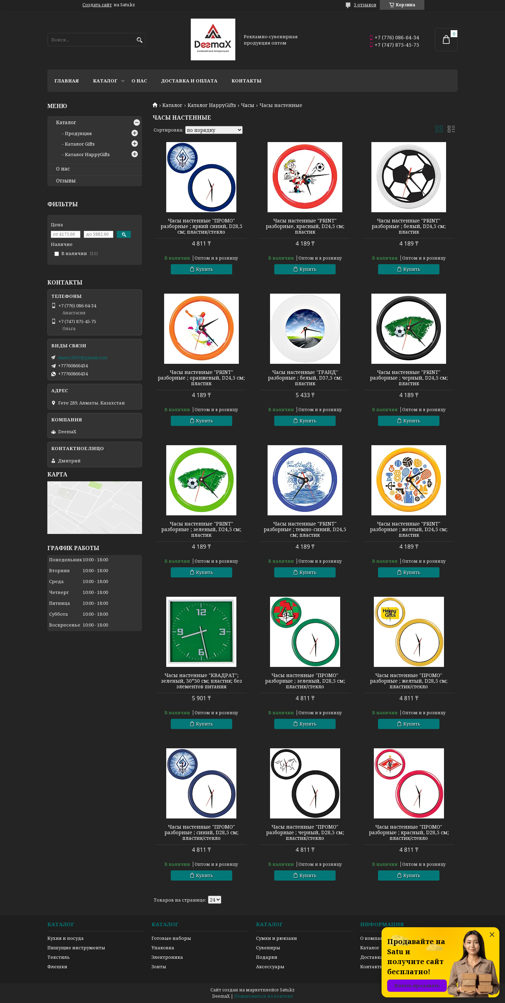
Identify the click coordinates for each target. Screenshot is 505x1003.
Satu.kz (287, 990)
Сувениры (268, 947)
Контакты (246, 81)
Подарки (266, 957)
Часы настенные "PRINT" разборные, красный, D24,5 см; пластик (305, 226)
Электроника (167, 957)
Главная (66, 81)
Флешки (57, 966)
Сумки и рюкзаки (276, 938)
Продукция (78, 133)
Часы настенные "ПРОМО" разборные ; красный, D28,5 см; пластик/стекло (409, 832)
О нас (139, 81)
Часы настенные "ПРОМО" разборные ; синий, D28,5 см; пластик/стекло (201, 832)
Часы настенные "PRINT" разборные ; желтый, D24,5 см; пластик (408, 529)
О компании (375, 938)
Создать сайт (97, 4)
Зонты (159, 966)
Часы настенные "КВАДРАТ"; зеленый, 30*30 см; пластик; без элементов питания (201, 681)
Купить (204, 269)
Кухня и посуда (65, 938)
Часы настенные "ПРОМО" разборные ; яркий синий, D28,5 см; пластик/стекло (201, 226)
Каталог (105, 81)
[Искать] (139, 40)
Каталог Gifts (80, 144)
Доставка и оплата (189, 81)
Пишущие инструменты (76, 947)
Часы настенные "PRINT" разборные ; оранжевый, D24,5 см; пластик (201, 377)
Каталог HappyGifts (212, 105)
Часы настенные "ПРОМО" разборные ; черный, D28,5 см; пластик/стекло (305, 832)
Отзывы (66, 181)
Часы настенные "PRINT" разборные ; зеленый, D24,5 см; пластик (201, 529)
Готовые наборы (171, 938)
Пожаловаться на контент (263, 996)
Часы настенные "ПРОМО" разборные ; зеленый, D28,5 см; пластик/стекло (305, 681)
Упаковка (163, 947)
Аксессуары (270, 966)
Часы (247, 105)
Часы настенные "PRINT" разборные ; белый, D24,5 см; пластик (409, 226)
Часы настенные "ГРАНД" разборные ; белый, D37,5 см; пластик (305, 377)
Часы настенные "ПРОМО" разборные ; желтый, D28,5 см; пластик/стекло (408, 681)
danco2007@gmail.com (82, 357)
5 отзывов (365, 5)
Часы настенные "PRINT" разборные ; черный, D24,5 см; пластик (409, 377)
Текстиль (58, 957)
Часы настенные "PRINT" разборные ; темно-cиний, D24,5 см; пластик (305, 529)
